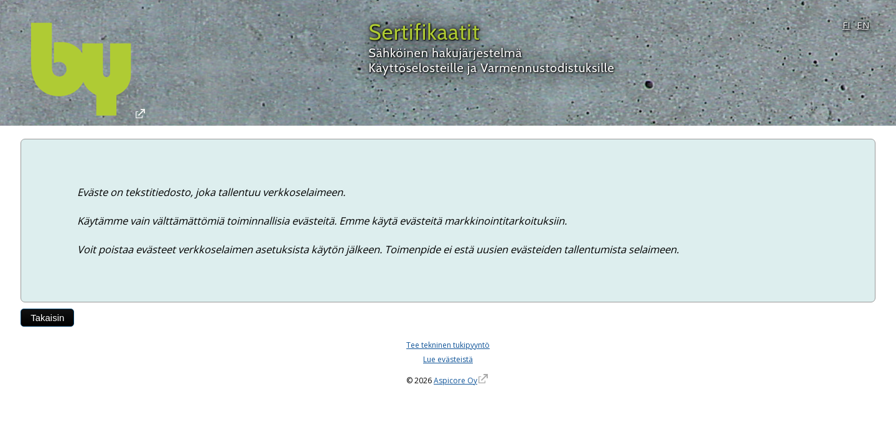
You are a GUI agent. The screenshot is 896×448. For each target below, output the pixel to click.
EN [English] (863, 25)
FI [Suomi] (846, 25)
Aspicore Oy (455, 380)
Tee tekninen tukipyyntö (448, 345)
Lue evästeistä (448, 359)
